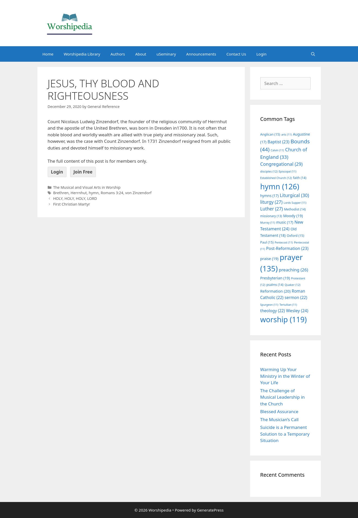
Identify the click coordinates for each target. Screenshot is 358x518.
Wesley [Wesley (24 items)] (297, 310)
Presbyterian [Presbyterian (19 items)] (275, 277)
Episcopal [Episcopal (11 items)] (287, 171)
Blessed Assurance (279, 411)
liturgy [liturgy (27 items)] (271, 202)
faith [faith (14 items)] (299, 178)
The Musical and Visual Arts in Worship (86, 187)
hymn (94, 192)
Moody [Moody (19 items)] (293, 215)
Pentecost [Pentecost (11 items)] (284, 242)
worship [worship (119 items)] (283, 319)
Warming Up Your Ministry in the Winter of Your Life (285, 376)
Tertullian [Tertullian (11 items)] (288, 305)
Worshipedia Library (82, 54)
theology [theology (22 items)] (272, 310)
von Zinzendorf (138, 192)
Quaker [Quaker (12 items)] (292, 285)
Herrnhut (79, 192)
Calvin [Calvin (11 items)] (277, 150)
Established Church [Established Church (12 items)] (276, 178)
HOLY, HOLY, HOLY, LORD (75, 198)
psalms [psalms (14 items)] (274, 284)
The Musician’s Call (279, 419)
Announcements (201, 54)
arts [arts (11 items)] (286, 134)
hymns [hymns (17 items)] (269, 195)
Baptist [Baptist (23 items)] (278, 142)
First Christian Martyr (71, 204)
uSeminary (166, 54)
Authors (118, 54)
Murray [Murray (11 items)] (267, 222)
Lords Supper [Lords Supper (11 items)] (295, 203)
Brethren (61, 192)
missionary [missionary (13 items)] (271, 216)
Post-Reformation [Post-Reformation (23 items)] (287, 248)
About (140, 54)
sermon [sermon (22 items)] (296, 297)
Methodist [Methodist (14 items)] (295, 209)
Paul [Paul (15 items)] (267, 242)
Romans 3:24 (112, 192)
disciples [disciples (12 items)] (269, 171)
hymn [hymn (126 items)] (279, 186)
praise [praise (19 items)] (269, 258)
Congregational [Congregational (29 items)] (281, 164)
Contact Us (236, 54)
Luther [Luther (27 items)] (271, 209)
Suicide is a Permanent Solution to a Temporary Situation (285, 433)
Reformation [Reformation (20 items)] (275, 291)
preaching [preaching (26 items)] (293, 270)
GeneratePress (210, 510)
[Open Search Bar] (313, 54)
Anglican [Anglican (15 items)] (270, 134)
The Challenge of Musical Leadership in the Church (282, 397)
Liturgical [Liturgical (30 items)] (294, 195)
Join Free (83, 172)
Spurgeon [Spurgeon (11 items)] (269, 305)
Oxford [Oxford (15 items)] (295, 235)
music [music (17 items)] (284, 222)
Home (48, 54)
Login (261, 54)
